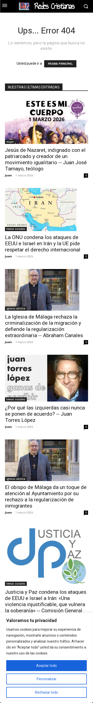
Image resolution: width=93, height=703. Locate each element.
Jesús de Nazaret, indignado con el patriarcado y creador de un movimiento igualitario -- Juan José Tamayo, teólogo (46, 159)
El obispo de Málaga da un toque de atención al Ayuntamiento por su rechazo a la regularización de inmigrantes (46, 496)
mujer (10, 141)
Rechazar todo (46, 692)
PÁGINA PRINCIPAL (60, 63)
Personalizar (47, 679)
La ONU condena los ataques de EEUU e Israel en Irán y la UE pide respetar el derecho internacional (42, 243)
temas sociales (15, 229)
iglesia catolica (15, 308)
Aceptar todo (46, 666)
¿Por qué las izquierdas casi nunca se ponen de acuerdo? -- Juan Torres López (45, 414)
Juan (8, 175)
